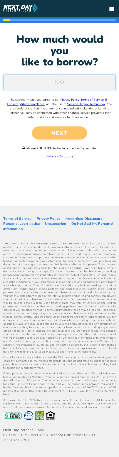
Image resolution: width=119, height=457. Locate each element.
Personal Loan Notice (21, 223)
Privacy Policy (69, 100)
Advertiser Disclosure (59, 156)
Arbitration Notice (32, 104)
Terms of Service (92, 100)
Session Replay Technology (86, 104)
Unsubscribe (55, 223)
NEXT (59, 133)
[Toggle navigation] (112, 7)
